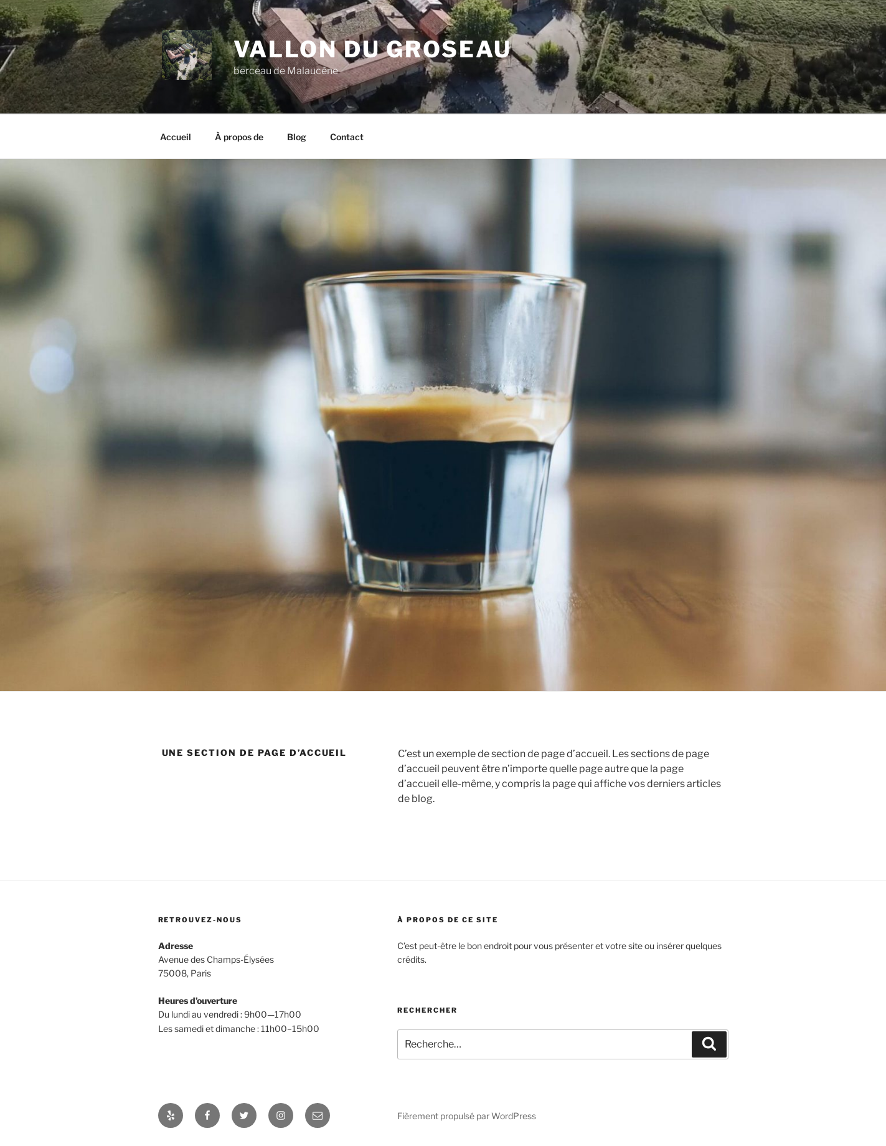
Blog (296, 136)
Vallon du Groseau (372, 49)
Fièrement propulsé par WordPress (466, 1115)
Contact (347, 136)
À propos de (239, 136)
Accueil (175, 136)
